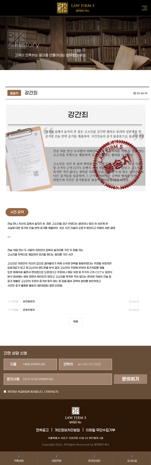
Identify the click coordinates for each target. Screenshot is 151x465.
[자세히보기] (51, 392)
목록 (75, 321)
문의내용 (13, 379)
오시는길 (132, 458)
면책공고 (42, 430)
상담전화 (56, 458)
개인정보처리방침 (67, 430)
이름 (13, 364)
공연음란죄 (29, 301)
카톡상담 (19, 458)
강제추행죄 (29, 310)
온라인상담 (94, 458)
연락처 (68, 364)
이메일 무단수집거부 (100, 430)
